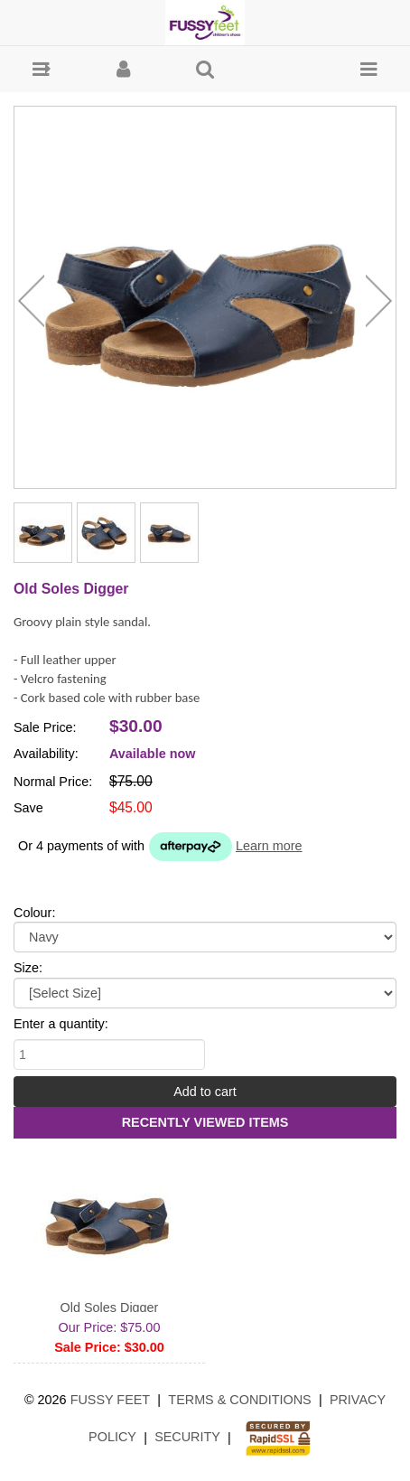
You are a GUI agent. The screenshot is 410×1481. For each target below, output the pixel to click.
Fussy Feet (110, 1399)
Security (187, 1436)
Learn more (269, 846)
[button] (41, 69)
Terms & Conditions (239, 1399)
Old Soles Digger (110, 1307)
